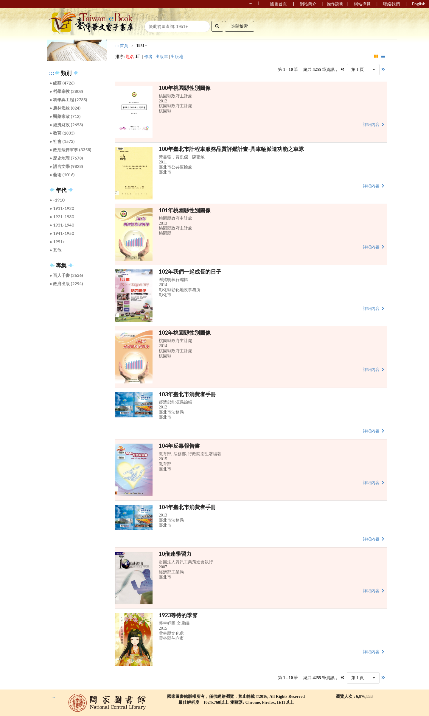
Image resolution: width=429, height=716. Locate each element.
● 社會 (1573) (62, 141)
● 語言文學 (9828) (66, 166)
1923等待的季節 (178, 615)
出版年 (162, 56)
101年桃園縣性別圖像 (185, 210)
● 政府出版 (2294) (66, 283)
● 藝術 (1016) (62, 174)
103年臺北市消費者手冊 (187, 394)
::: (52, 73)
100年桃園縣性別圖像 (185, 88)
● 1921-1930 (62, 216)
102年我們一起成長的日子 (190, 271)
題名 (130, 56)
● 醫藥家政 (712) (65, 116)
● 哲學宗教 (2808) (66, 91)
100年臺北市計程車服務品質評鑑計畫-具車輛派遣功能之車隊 (231, 149)
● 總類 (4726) (62, 82)
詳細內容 (374, 124)
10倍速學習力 (175, 554)
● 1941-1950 (62, 233)
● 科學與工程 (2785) (68, 99)
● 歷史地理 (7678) (66, 157)
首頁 (124, 46)
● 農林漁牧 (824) (65, 107)
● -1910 (57, 199)
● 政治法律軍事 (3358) (70, 149)
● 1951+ (57, 241)
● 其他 (55, 249)
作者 (148, 56)
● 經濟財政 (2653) (66, 124)
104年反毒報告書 (179, 446)
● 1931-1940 (62, 224)
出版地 (177, 56)
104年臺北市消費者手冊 (187, 507)
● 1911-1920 (62, 208)
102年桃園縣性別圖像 (185, 333)
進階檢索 (239, 26)
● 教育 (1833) (62, 132)
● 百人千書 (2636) (66, 275)
